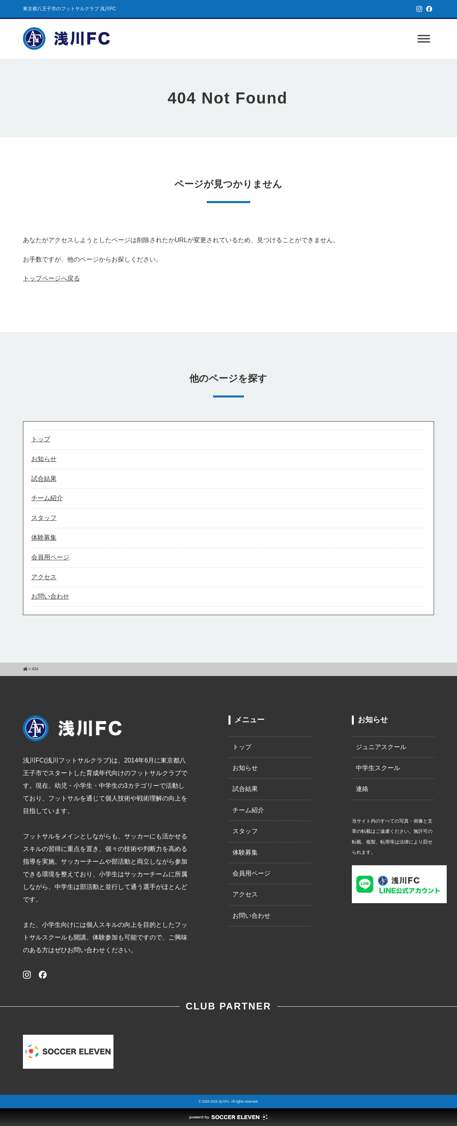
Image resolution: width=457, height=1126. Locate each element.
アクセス (44, 577)
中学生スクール (378, 767)
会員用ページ (50, 557)
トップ (40, 439)
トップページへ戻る (51, 278)
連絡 (362, 788)
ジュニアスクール (381, 747)
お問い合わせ (50, 596)
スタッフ (44, 517)
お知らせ (44, 459)
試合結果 (44, 478)
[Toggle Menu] (423, 38)
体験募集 (44, 537)
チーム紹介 (47, 498)
